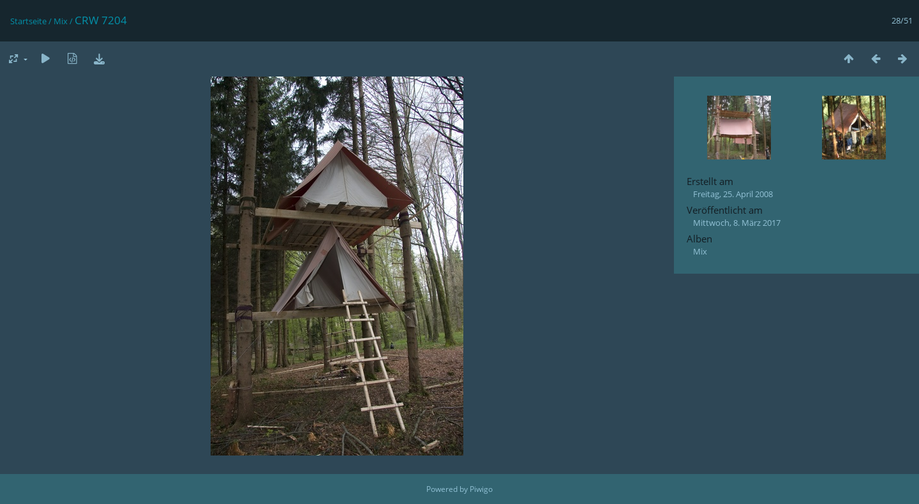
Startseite (28, 21)
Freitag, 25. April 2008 (733, 194)
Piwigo (481, 489)
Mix (61, 21)
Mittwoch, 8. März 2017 (737, 222)
